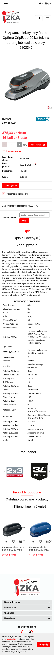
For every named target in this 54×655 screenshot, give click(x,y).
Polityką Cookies (9, 639)
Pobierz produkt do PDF (15, 193)
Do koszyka (38, 144)
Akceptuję (43, 644)
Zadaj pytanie (10, 185)
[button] (48, 3)
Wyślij (24, 221)
